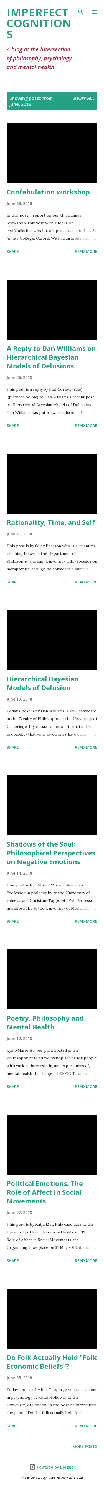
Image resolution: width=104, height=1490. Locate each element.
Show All (83, 98)
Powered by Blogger (52, 1467)
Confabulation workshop (48, 191)
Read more (86, 251)
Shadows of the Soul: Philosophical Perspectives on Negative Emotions (51, 852)
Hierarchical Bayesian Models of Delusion (43, 683)
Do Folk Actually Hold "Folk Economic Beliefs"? (52, 1362)
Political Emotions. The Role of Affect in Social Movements (45, 1192)
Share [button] (13, 251)
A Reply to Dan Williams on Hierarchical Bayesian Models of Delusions (51, 357)
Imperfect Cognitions (39, 23)
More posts (84, 1446)
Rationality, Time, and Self (51, 522)
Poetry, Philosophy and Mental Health (45, 1022)
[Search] (80, 10)
